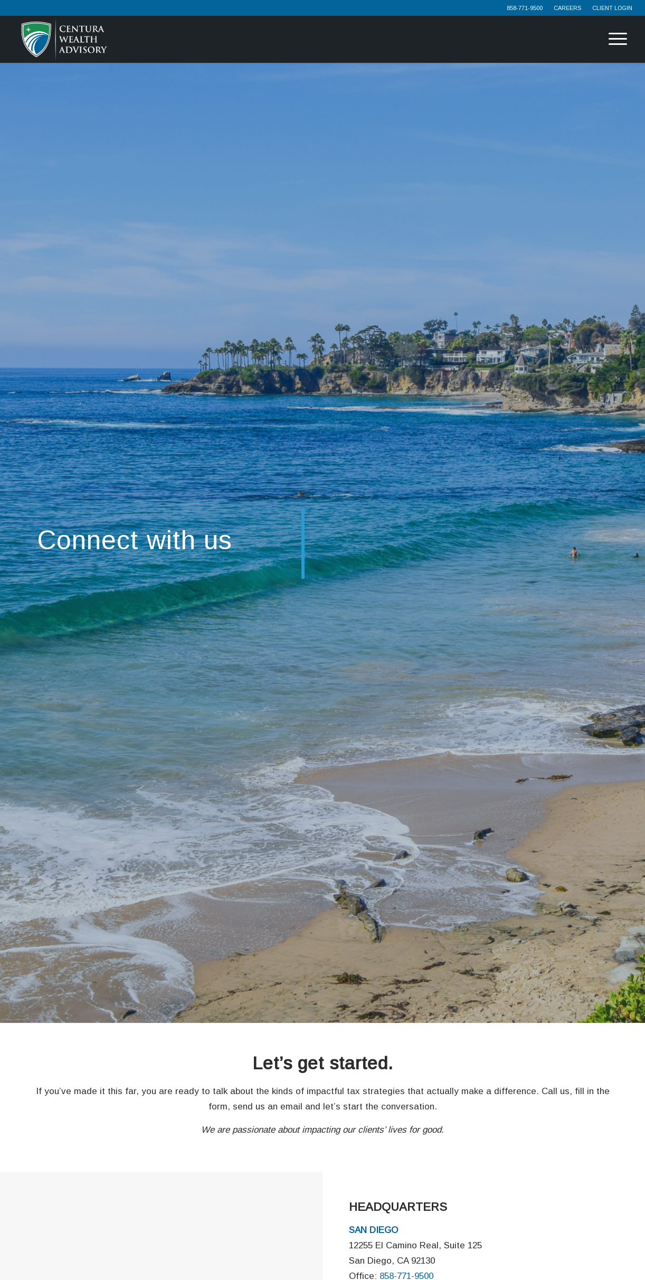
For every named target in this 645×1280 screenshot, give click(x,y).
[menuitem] (524, 8)
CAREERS (567, 8)
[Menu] (608, 39)
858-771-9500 (525, 8)
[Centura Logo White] (64, 39)
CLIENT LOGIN (612, 8)
